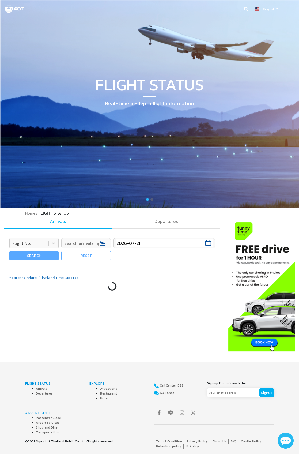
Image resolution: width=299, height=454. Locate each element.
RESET (86, 255)
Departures (44, 393)
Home (30, 213)
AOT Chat (166, 393)
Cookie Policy (251, 441)
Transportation (47, 432)
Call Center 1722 (171, 385)
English (269, 9)
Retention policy (168, 446)
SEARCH (34, 255)
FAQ (233, 441)
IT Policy (192, 446)
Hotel (104, 398)
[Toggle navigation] (290, 9)
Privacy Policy (197, 441)
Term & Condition (169, 441)
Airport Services (47, 422)
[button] (22, 104)
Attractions (108, 388)
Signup (266, 393)
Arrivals (41, 388)
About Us (219, 441)
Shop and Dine (47, 427)
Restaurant (108, 393)
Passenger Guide (48, 417)
